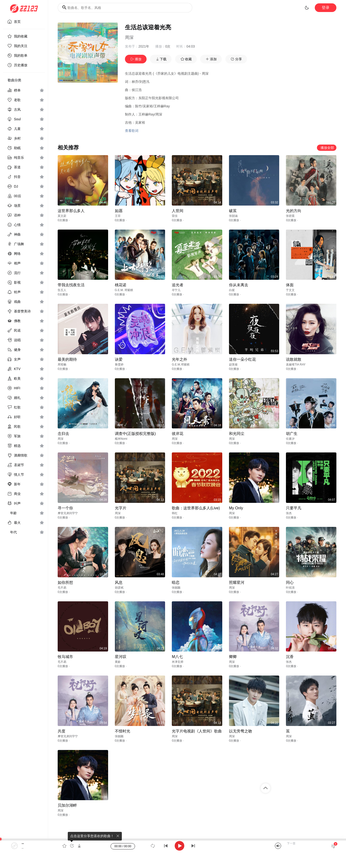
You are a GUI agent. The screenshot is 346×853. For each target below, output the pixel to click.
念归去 (63, 434)
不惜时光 (122, 731)
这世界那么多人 (71, 211)
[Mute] (278, 846)
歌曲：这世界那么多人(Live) (196, 508)
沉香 (290, 657)
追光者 (177, 285)
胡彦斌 (119, 587)
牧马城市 (65, 657)
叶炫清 (290, 587)
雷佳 (175, 216)
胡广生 (291, 434)
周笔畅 (62, 364)
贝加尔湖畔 (67, 805)
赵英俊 (233, 364)
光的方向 (293, 211)
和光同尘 (236, 434)
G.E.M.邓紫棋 (180, 364)
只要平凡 (293, 508)
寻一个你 (65, 508)
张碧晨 (290, 216)
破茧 (233, 211)
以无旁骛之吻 (240, 731)
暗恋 (175, 582)
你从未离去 (238, 285)
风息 (119, 582)
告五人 (62, 290)
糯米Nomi (121, 438)
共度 (61, 731)
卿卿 (233, 657)
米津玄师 (177, 662)
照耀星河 (236, 582)
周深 (129, 37)
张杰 (289, 513)
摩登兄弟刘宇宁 (68, 513)
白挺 (232, 290)
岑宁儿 (176, 290)
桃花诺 (120, 285)
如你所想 (65, 582)
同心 (290, 582)
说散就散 (293, 359)
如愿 (119, 211)
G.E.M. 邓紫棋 (124, 290)
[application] (173, 846)
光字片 (120, 508)
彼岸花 (177, 434)
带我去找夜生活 (71, 285)
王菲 (118, 216)
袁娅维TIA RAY (295, 364)
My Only (236, 508)
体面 (290, 285)
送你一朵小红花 (242, 359)
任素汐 (290, 438)
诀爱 (119, 359)
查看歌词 (131, 131)
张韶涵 (233, 216)
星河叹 (120, 657)
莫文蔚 (62, 216)
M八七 (177, 657)
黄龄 (118, 662)
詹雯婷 (119, 364)
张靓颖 (176, 587)
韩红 (175, 513)
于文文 (290, 290)
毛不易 (62, 587)
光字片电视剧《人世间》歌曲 (197, 731)
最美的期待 (67, 359)
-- (23, 843)
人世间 (177, 211)
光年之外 (179, 359)
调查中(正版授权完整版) (135, 434)
